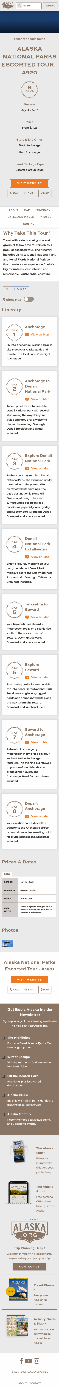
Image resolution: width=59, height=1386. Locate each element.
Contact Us (29, 1267)
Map (45, 193)
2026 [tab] (7, 874)
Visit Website (29, 183)
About (13, 210)
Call (15, 193)
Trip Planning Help (29, 1248)
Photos (45, 217)
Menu (50, 5)
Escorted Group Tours (29, 39)
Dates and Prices (21, 217)
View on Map (37, 334)
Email (30, 193)
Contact (29, 224)
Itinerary (43, 210)
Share (20, 289)
